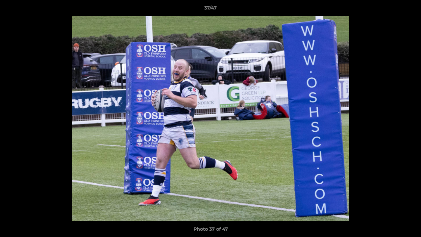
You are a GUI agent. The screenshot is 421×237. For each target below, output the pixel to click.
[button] (409, 10)
